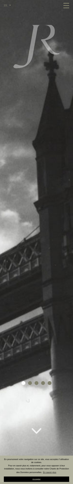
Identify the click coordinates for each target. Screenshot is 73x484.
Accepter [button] (36, 479)
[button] (23, 383)
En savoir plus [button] (49, 472)
